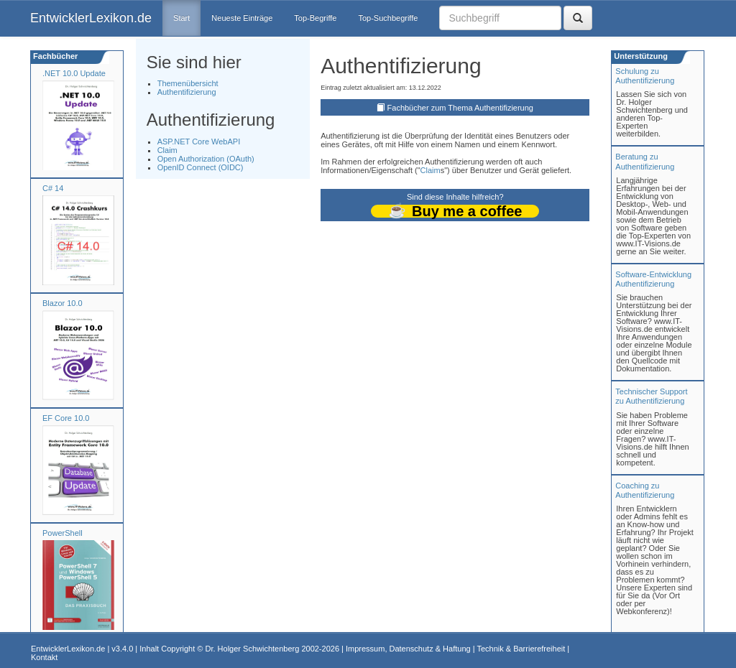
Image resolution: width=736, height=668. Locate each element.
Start (181, 18)
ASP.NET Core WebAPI (199, 141)
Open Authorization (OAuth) (205, 158)
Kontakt (44, 657)
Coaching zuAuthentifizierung (644, 490)
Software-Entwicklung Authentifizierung (653, 279)
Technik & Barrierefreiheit (521, 648)
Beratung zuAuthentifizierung (644, 161)
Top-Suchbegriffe (388, 18)
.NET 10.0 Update (74, 73)
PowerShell (62, 533)
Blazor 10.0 (62, 303)
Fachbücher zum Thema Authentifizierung (460, 107)
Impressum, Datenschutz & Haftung (408, 648)
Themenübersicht (187, 83)
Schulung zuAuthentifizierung (644, 76)
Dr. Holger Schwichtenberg (253, 648)
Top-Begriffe (315, 18)
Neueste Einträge (241, 18)
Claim (167, 150)
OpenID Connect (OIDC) (200, 167)
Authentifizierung (186, 92)
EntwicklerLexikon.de (91, 18)
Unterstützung (640, 56)
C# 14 (52, 188)
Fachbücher (54, 56)
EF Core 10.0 (65, 418)
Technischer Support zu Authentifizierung (651, 396)
